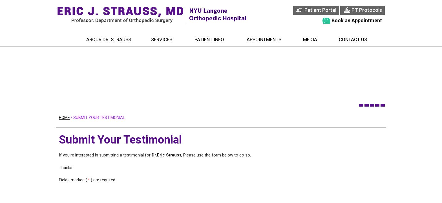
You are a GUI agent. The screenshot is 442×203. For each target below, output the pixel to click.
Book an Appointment (357, 20)
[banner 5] (383, 105)
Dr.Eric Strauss (166, 155)
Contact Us (353, 39)
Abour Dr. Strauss (108, 39)
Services (161, 39)
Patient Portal (320, 10)
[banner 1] (361, 105)
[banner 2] (366, 105)
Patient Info (209, 39)
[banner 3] (372, 105)
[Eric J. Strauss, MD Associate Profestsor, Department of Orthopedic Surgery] (121, 15)
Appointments (264, 39)
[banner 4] (377, 105)
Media (310, 39)
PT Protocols (367, 10)
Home (66, 39)
